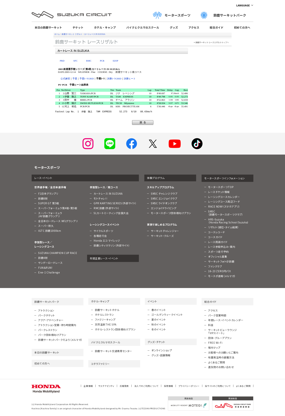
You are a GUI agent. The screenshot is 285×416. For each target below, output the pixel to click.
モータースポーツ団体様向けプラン (171, 213)
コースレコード (216, 232)
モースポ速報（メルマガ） (222, 276)
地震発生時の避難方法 (221, 357)
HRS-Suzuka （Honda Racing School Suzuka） (228, 221)
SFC (75, 60)
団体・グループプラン (220, 338)
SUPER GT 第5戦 (48, 203)
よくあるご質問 (216, 362)
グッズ (174, 27)
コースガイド (215, 237)
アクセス (193, 27)
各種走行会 (100, 236)
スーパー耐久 (46, 226)
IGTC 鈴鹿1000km (49, 230)
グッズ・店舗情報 (160, 355)
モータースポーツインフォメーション (224, 178)
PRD (62, 60)
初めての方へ (242, 27)
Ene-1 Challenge (49, 272)
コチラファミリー (100, 364)
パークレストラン (47, 330)
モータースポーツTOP (221, 187)
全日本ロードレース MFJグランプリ (58, 221)
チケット (78, 27)
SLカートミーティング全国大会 (111, 213)
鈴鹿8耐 (43, 198)
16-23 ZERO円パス (219, 271)
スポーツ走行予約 (218, 251)
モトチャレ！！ (101, 198)
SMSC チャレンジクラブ (164, 193)
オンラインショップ (161, 350)
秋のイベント (158, 324)
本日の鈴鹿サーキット (48, 27)
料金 (210, 325)
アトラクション (46, 310)
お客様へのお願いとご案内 (223, 352)
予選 (74, 78)
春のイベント (158, 310)
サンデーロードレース (50, 263)
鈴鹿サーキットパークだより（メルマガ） (60, 340)
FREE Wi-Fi (215, 342)
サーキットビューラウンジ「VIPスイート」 (222, 331)
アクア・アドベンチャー (50, 320)
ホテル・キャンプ (105, 27)
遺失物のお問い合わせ (221, 367)
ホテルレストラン (104, 314)
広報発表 (124, 386)
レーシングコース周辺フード (224, 201)
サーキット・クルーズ (162, 236)
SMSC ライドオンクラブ (164, 203)
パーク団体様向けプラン (52, 335)
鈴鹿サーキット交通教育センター (113, 351)
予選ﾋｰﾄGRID (86, 78)
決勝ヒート (130, 78)
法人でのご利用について (146, 386)
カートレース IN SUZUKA (94, 34)
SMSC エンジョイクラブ (164, 198)
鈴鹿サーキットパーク (225, 15)
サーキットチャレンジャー (165, 231)
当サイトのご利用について (218, 386)
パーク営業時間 (217, 315)
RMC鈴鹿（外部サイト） (107, 208)
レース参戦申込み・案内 (221, 247)
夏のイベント (158, 319)
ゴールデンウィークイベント (167, 314)
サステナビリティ (106, 386)
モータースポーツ (171, 15)
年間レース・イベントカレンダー (225, 320)
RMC (88, 60)
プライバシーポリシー (189, 386)
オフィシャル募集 (217, 256)
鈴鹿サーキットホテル (107, 310)
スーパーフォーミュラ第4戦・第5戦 (57, 208)
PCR (102, 60)
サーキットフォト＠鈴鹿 (221, 261)
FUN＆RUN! (45, 267)
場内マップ (214, 347)
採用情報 (168, 386)
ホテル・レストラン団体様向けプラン (115, 329)
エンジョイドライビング (163, 208)
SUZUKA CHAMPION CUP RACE (57, 253)
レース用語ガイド (217, 242)
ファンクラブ (215, 266)
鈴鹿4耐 (43, 258)
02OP (115, 60)
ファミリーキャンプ (105, 319)
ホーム (57, 34)
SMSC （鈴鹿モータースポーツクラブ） (225, 213)
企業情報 (88, 386)
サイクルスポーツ (103, 231)
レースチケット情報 (219, 192)
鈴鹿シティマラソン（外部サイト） (112, 245)
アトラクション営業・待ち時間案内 (57, 325)
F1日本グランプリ (48, 193)
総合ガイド (216, 27)
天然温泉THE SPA (106, 324)
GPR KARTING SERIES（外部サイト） (115, 203)
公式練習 (65, 78)
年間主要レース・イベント (104, 258)
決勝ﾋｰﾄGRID (114, 78)
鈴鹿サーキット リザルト (72, 34)
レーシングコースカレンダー (224, 197)
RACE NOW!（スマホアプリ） (224, 206)
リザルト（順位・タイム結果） (223, 227)
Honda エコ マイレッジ (107, 240)
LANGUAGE (243, 5)
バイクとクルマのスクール (142, 27)
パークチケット (46, 315)
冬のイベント (158, 329)
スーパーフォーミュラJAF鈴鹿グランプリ (50, 214)
